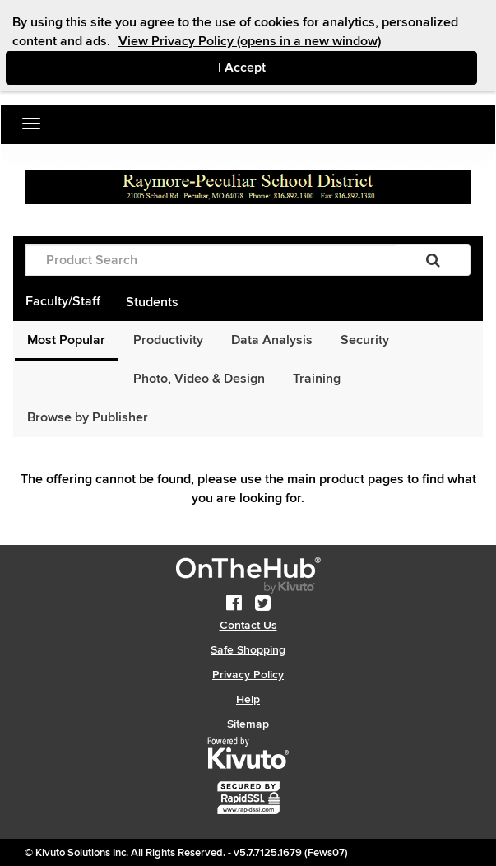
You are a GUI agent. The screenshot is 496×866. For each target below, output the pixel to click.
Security (365, 340)
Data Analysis (272, 340)
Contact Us (248, 625)
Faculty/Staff (62, 301)
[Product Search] (210, 260)
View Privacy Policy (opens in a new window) (249, 41)
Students (152, 302)
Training (317, 378)
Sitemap (248, 724)
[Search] (433, 260)
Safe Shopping (248, 650)
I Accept (311, 67)
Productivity (168, 340)
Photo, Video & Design (199, 378)
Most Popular (66, 340)
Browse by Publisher (87, 417)
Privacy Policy (248, 675)
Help (248, 699)
